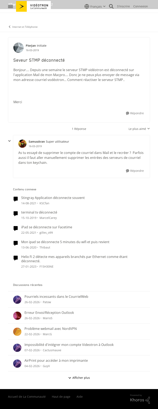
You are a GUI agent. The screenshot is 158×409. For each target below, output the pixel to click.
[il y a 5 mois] (32, 302)
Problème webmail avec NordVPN (50, 329)
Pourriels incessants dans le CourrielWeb (56, 297)
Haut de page (61, 397)
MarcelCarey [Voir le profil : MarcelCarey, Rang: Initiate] (48, 218)
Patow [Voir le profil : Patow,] (47, 302)
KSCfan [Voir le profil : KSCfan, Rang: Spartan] (44, 203)
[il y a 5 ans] (28, 232)
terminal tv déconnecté (39, 212)
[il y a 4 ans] (28, 203)
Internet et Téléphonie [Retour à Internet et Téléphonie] (23, 27)
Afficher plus (79, 378)
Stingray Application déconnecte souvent (53, 198)
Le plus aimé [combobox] (139, 129)
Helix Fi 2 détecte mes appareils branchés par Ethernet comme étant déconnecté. (74, 259)
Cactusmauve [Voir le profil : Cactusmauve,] (52, 350)
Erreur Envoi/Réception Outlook (49, 313)
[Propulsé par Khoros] (140, 399)
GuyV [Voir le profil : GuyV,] (46, 366)
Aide (80, 397)
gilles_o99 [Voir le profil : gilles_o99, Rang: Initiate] (46, 233)
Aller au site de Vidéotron (28, 4)
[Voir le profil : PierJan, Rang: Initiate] (18, 48)
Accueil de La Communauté (27, 397)
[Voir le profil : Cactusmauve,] (17, 348)
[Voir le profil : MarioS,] (17, 316)
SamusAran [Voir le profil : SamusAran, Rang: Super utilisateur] (37, 141)
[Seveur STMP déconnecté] (35, 146)
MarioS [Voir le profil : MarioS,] (47, 318)
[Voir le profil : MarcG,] (17, 332)
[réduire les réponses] (9, 141)
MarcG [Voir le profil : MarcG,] (47, 334)
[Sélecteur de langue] (95, 15)
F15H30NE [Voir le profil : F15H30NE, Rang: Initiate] (46, 266)
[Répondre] (135, 113)
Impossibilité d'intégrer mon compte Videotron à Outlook (69, 345)
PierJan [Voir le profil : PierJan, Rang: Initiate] (31, 45)
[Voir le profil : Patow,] (17, 300)
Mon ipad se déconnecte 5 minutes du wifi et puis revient (65, 242)
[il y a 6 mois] (32, 366)
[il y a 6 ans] (28, 218)
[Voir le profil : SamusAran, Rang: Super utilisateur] (22, 144)
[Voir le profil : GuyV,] (17, 363)
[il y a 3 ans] (28, 266)
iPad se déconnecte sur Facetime (46, 227)
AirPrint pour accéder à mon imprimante (56, 360)
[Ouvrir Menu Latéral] (10, 15)
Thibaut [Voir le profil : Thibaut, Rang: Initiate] (45, 247)
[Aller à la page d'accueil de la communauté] (33, 15)
